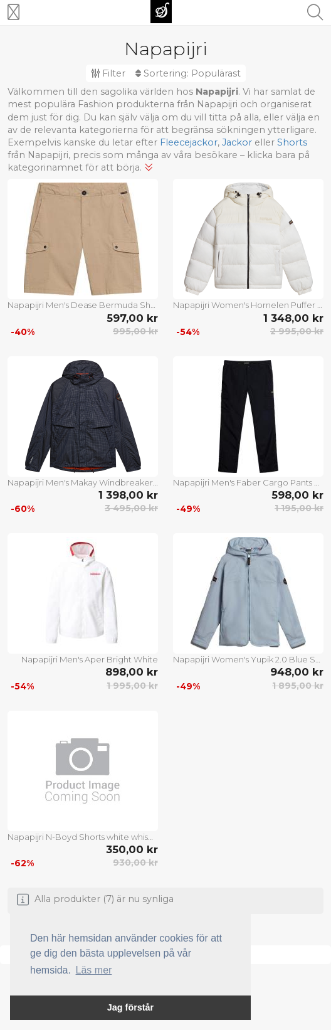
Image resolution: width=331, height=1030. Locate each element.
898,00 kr (131, 672)
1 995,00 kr (132, 686)
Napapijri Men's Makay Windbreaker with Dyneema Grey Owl (83, 482)
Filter (108, 73)
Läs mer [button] (94, 970)
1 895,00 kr (297, 686)
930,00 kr (135, 862)
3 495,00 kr (131, 508)
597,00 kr (132, 318)
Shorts (292, 142)
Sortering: (188, 73)
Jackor (237, 142)
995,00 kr (135, 331)
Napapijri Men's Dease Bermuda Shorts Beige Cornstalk (83, 305)
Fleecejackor (189, 142)
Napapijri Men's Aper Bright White (89, 659)
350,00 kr (132, 849)
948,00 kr (296, 672)
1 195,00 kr (299, 508)
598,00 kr (297, 495)
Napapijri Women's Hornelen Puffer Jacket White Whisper (248, 305)
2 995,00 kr (296, 331)
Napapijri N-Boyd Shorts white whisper (83, 837)
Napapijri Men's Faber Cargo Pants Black (248, 482)
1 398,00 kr (128, 495)
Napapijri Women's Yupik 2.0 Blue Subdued (248, 659)
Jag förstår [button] (130, 1007)
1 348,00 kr (293, 318)
